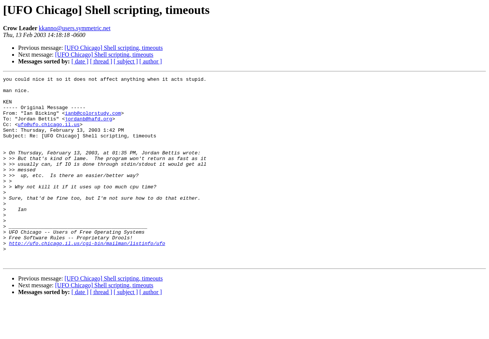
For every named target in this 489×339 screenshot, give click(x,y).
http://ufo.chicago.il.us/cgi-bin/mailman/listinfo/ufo (87, 277)
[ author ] (150, 61)
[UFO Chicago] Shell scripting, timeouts (114, 48)
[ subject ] (126, 61)
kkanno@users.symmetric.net (75, 28)
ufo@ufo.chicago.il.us (49, 134)
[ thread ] (101, 61)
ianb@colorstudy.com (93, 120)
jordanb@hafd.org (88, 127)
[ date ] (79, 61)
